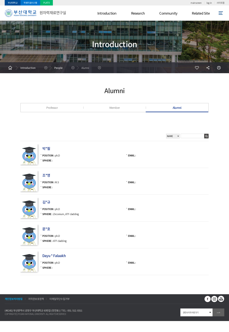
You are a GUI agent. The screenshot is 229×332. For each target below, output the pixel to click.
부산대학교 (12, 2)
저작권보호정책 (36, 299)
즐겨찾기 (196, 67)
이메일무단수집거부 (59, 299)
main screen (196, 2)
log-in (209, 2)
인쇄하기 (218, 67)
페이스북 (208, 299)
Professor (52, 107)
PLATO (46, 2)
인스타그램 (214, 299)
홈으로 (10, 67)
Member (114, 107)
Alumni (85, 68)
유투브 (221, 299)
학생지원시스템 (30, 2)
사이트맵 (220, 2)
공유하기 (207, 67)
